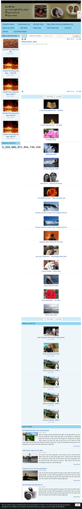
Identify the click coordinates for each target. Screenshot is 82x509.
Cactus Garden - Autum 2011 (51, 271)
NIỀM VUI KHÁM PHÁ (28, 323)
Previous (71, 39)
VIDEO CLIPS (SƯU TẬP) (9, 36)
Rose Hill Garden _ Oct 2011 (51, 300)
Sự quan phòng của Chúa (51, 354)
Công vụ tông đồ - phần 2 (51, 403)
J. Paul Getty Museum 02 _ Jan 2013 (51, 110)
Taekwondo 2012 (51, 154)
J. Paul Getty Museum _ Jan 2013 (51, 125)
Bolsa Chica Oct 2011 (51, 285)
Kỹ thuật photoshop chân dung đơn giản (35, 430)
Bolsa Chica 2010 (51, 315)
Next (77, 39)
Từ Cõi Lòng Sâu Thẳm (51, 169)
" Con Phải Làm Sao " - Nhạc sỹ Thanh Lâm (51, 198)
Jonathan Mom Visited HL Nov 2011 (51, 242)
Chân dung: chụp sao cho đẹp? (32, 450)
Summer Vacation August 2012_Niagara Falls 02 (51, 213)
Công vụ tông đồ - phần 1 (51, 387)
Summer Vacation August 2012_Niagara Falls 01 (51, 227)
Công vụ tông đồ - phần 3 (51, 420)
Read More (77, 446)
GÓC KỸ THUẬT (27, 426)
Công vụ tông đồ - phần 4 (51, 370)
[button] (10, 28)
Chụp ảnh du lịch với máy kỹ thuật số (34, 468)
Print (22, 91)
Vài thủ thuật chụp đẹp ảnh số (32, 485)
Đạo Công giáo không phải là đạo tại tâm (51, 337)
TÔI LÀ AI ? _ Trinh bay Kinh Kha (51, 183)
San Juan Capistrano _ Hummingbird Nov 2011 (51, 256)
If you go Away (51, 139)
